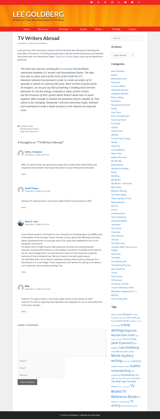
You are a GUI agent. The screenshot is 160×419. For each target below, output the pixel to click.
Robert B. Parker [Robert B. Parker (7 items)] (123, 367)
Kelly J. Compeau (33, 151)
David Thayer (32, 188)
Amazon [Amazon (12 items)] (127, 314)
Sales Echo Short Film (29, 131)
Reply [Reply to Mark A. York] (23, 272)
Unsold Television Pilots (122, 287)
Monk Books (117, 164)
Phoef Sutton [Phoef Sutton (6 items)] (127, 361)
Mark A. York (31, 221)
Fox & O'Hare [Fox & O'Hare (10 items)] (129, 339)
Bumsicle (115, 82)
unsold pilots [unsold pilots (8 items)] (126, 406)
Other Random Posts (121, 198)
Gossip (114, 127)
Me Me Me (116, 161)
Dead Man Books (119, 89)
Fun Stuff (115, 123)
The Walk (115, 257)
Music (114, 172)
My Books (67, 29)
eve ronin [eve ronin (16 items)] (128, 335)
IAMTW (114, 134)
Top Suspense (118, 268)
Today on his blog (64, 56)
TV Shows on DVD (119, 283)
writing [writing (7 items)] (134, 406)
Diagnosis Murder (120, 93)
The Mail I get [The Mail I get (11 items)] (118, 381)
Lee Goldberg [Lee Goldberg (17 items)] (129, 347)
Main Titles (116, 153)
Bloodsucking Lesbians (29, 129)
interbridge (95, 415)
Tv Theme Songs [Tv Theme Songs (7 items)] (124, 402)
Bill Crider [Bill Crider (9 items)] (131, 317)
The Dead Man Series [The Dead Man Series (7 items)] (123, 378)
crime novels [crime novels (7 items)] (115, 326)
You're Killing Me (119, 298)
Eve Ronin (116, 101)
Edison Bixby (117, 97)
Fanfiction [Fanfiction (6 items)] (120, 339)
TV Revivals (116, 280)
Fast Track (116, 112)
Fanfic (114, 108)
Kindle (114, 142)
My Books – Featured (121, 183)
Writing (115, 295)
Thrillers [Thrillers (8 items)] (114, 386)
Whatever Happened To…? (124, 291)
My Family (116, 187)
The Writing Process (121, 265)
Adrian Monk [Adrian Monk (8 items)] (116, 314)
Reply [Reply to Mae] (23, 311)
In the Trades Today (120, 138)
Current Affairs (118, 86)
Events (83, 29)
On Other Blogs (26, 126)
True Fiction (117, 276)
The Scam (116, 254)
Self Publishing (118, 217)
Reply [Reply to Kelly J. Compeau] (23, 174)
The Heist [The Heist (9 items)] (135, 378)
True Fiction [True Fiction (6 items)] (126, 387)
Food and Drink (118, 119)
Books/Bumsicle (119, 78)
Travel (114, 272)
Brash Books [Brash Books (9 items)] (123, 320)
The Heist (115, 232)
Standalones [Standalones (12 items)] (127, 375)
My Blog (116, 29)
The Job (115, 239)
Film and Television (120, 116)
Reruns (114, 205)
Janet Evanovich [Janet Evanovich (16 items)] (122, 343)
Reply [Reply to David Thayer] (23, 207)
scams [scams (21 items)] (135, 365)
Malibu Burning (118, 157)
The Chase (116, 228)
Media (101, 29)
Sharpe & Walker (119, 220)
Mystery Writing (119, 190)
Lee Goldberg (38, 14)
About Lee (46, 29)
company (67, 68)
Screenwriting (118, 213)
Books (114, 74)
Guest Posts (117, 131)
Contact (132, 29)
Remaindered (117, 202)
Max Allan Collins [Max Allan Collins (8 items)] (127, 351)
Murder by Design (120, 168)
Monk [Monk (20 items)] (115, 355)
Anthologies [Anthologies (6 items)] (123, 318)
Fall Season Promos (120, 104)
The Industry (117, 235)
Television (116, 224)
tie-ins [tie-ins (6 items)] (120, 387)
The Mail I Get (118, 243)
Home (26, 29)
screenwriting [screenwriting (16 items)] (120, 371)
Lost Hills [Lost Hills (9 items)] (115, 351)
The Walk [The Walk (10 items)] (131, 381)
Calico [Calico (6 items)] (140, 321)
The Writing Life (119, 261)
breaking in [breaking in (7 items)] (134, 321)
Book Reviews (118, 71)
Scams (114, 209)
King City (115, 146)
